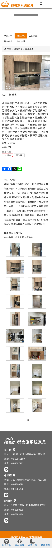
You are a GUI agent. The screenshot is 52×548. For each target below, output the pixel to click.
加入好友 (6, 543)
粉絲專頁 (19, 543)
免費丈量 (32, 543)
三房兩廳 (33, 35)
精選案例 (8, 35)
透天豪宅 (8, 41)
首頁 (7, 49)
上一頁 (26, 420)
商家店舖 (21, 41)
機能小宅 (21, 35)
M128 (7, 155)
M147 (19, 155)
